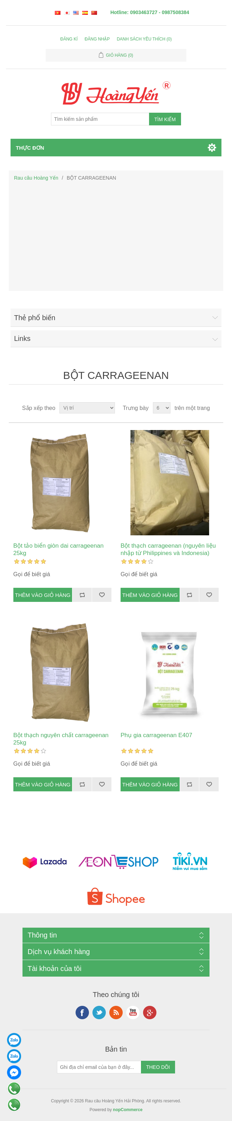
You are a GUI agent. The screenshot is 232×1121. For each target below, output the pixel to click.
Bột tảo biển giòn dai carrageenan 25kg (58, 549)
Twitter (99, 1012)
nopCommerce (127, 1109)
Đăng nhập (97, 39)
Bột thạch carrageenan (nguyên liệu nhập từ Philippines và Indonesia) (168, 549)
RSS (116, 1012)
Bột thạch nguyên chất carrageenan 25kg (61, 739)
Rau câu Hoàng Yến (36, 178)
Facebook (82, 1012)
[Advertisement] (116, 236)
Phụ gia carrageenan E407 (156, 735)
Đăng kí (69, 39)
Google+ (149, 1012)
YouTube (133, 1012)
